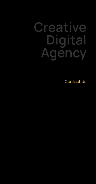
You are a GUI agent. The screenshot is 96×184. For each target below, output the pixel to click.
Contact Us (76, 81)
